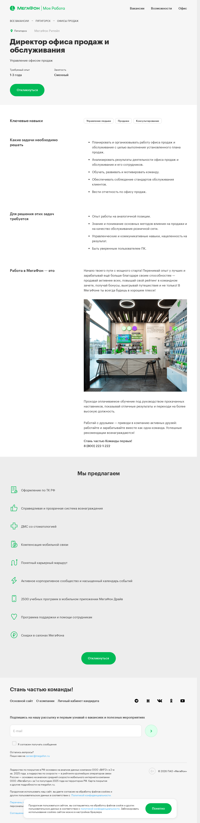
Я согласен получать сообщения (37, 744)
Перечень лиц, (19, 802)
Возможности (161, 8)
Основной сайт (21, 701)
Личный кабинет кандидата (78, 701)
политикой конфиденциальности (100, 808)
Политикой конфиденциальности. (91, 795)
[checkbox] (14, 743)
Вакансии (137, 8)
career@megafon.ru (38, 755)
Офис (182, 8)
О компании (45, 701)
